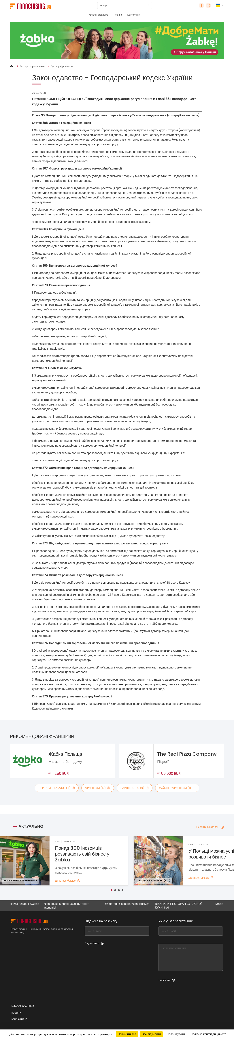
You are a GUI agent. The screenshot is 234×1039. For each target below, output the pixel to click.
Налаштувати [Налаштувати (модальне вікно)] (176, 1034)
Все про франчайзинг (33, 66)
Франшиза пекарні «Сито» (25, 904)
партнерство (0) (134, 788)
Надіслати (166, 980)
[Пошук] (122, 5)
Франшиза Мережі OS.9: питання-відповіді (71, 905)
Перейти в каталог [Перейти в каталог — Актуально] (210, 827)
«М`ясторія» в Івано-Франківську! (131, 904)
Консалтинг (133, 14)
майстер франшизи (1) (177, 788)
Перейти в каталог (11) (57, 788)
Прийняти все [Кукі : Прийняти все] (127, 1034)
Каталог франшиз (98, 14)
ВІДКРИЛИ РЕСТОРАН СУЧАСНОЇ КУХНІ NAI (182, 905)
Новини (118, 14)
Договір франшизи (62, 66)
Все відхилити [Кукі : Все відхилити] (151, 1034)
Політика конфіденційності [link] (208, 1034)
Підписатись (94, 943)
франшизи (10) (97, 788)
